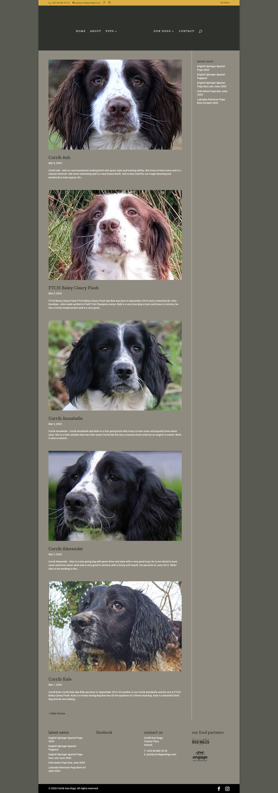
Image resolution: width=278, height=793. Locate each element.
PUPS (111, 30)
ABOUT (97, 30)
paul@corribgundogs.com (161, 754)
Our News (225, 3)
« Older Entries (56, 713)
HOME (82, 30)
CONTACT (185, 30)
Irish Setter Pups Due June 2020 (66, 762)
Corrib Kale (59, 679)
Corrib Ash (59, 157)
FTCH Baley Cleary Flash (73, 288)
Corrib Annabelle (65, 418)
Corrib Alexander (65, 548)
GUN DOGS (161, 30)
